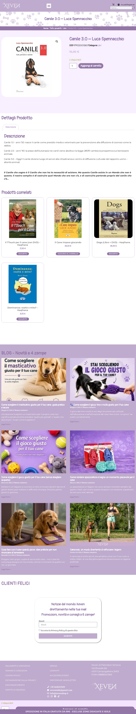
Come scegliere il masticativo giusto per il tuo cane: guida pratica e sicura (32, 406)
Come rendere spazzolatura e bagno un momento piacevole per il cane (102, 479)
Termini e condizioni (16, 670)
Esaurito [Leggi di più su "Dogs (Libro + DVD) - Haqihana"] (113, 254)
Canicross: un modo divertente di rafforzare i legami (95, 549)
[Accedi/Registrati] (119, 4)
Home (45, 28)
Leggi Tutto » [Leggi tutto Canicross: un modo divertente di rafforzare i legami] (74, 566)
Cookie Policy (12, 675)
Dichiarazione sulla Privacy (20, 680)
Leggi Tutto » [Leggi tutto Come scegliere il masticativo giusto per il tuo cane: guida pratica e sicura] (6, 424)
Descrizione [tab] (10, 127)
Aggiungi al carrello (90, 65)
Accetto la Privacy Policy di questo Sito (59, 630)
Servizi (53, 666)
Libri (64, 28)
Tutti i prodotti (55, 28)
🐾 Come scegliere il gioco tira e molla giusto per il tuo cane (99, 404)
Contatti (54, 670)
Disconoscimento (15, 685)
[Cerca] (133, 8)
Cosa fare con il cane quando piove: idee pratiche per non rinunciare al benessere (29, 551)
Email (41, 621)
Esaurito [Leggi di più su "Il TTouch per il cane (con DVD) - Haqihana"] (22, 254)
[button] (49, 6)
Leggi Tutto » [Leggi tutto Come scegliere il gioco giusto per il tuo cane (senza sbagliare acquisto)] (6, 497)
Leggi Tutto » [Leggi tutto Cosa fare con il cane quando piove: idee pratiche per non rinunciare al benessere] (6, 569)
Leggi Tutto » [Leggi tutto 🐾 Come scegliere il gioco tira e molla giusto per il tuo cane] (74, 421)
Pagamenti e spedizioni (17, 666)
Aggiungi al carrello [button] (68, 254)
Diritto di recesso (15, 690)
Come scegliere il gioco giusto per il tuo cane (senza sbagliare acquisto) (31, 479)
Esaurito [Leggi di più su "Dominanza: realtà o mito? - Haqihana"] (22, 319)
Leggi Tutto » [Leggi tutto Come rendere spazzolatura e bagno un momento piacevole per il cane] (74, 497)
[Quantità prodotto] (73, 65)
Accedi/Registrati (128, 5)
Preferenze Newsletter (63, 680)
